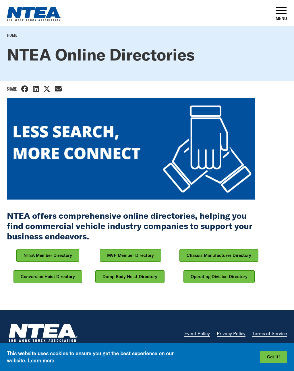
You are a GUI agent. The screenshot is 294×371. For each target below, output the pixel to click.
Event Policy (197, 333)
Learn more (41, 360)
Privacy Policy (231, 333)
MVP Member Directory (130, 255)
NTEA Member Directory (48, 255)
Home (12, 35)
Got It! (273, 357)
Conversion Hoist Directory (48, 276)
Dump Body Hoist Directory (129, 276)
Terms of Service (269, 333)
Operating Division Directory (219, 276)
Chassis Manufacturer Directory (219, 255)
